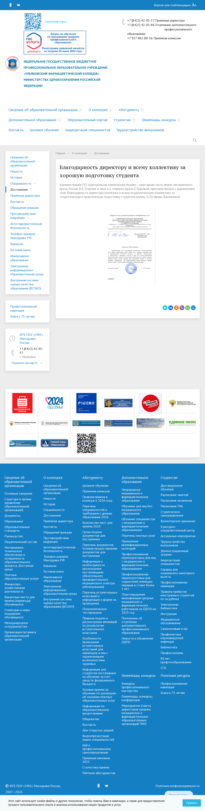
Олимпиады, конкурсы (159, 119)
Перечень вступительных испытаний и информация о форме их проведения (99, 597)
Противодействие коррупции (23, 216)
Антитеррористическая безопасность (26, 226)
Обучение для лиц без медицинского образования (137, 509)
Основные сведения (18, 493)
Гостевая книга (20, 250)
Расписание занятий (174, 495)
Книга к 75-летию (22, 316)
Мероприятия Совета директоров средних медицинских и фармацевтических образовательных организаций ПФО (136, 715)
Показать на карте (27, 363)
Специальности (20, 183)
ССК (163, 668)
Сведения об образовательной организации (43, 109)
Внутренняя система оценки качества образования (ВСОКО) (25, 284)
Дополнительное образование (32, 119)
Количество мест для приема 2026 (97, 524)
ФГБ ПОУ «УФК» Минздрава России (31, 339)
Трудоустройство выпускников (140, 130)
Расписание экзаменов (176, 500)
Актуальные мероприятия (178, 536)
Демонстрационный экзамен (174, 552)
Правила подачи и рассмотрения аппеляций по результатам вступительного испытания (99, 625)
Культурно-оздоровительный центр (178, 528)
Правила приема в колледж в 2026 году (97, 498)
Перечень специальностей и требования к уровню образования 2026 (97, 511)
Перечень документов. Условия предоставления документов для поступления (99, 550)
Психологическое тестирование (94, 610)
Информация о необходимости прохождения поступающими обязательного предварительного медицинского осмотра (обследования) (98, 574)
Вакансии (16, 244)
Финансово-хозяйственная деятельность (14, 587)
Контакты (16, 130)
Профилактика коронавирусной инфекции (172, 638)
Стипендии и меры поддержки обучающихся (17, 613)
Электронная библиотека (169, 606)
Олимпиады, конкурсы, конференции (137, 698)
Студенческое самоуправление (172, 513)
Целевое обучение (44, 130)
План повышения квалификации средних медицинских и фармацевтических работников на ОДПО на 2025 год (139, 603)
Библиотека (169, 647)
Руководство (13, 536)
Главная (60, 153)
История (16, 177)
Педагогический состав (20, 542)
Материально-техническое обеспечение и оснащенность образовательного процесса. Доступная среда (18, 558)
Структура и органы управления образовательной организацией (17, 504)
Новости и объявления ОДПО (137, 640)
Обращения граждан (24, 208)
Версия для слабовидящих (175, 5)
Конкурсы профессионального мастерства (135, 687)
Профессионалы (172, 653)
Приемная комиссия (96, 491)
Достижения (19, 189)
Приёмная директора (25, 195)
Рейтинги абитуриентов (98, 773)
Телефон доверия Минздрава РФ (22, 236)
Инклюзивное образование (19, 258)
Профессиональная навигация (23, 308)
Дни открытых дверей (98, 730)
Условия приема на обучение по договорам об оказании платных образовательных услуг (99, 694)
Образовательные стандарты (17, 528)
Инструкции (169, 614)
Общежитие (90, 719)
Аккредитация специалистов (87, 130)
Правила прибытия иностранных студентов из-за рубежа (177, 595)
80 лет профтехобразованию (176, 660)
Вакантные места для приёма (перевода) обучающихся (19, 600)
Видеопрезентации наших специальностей (98, 737)
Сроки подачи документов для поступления (93, 535)
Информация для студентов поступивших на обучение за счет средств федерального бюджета (99, 676)
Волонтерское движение (178, 521)
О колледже (98, 109)
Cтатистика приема (95, 767)
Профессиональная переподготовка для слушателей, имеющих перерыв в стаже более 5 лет (138, 581)
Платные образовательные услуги (21, 576)
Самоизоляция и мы (174, 629)
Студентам (122, 119)
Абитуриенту (129, 109)
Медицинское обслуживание (171, 621)
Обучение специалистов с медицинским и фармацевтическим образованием (138, 524)
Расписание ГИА (172, 506)
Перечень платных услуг (138, 535)
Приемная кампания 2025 (96, 760)
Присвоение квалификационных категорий (135, 544)
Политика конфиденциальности (177, 786)
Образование (13, 521)
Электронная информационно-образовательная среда (27, 270)
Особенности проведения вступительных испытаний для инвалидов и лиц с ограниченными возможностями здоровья (95, 651)
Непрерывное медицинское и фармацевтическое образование (135, 495)
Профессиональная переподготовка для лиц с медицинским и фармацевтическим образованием (139, 561)
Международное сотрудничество (16, 624)
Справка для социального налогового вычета (177, 573)
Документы (12, 516)
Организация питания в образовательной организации (20, 635)
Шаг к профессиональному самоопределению (96, 748)
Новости (16, 171)
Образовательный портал (87, 119)
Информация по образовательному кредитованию (95, 709)
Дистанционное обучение (172, 487)
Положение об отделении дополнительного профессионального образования (135, 625)
